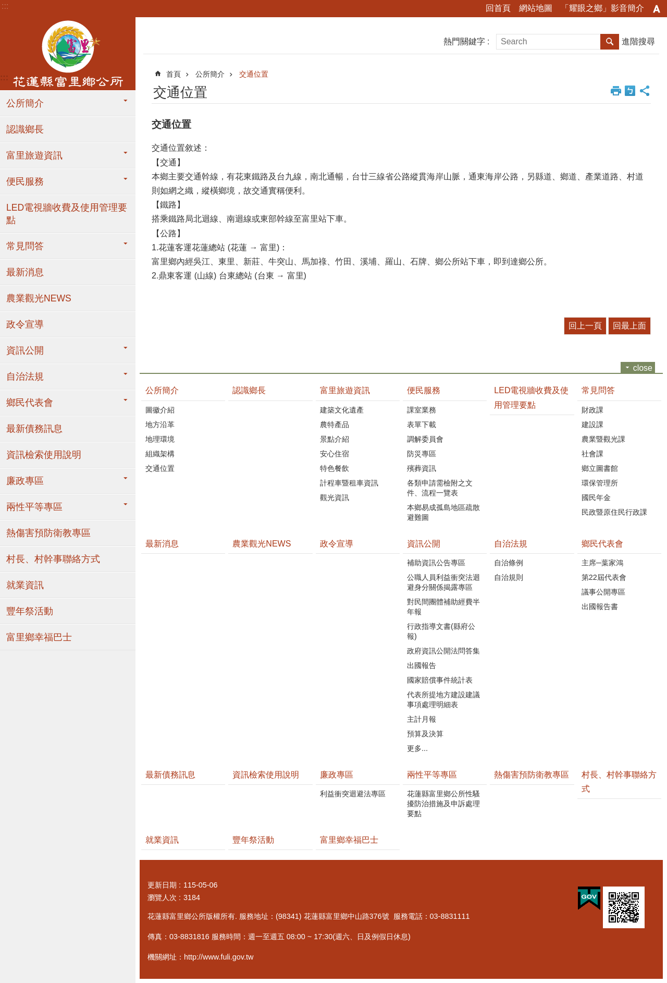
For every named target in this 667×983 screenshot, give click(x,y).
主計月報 (421, 719)
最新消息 (25, 272)
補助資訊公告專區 (436, 563)
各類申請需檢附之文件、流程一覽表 (440, 488)
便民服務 (25, 181)
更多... (417, 748)
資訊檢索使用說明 (43, 455)
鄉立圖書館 (600, 468)
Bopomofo (630, 90)
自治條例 (508, 563)
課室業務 (421, 410)
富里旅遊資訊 (34, 155)
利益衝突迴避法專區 (353, 794)
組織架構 (160, 454)
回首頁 (498, 8)
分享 (644, 90)
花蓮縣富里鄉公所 (67, 53)
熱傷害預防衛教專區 (48, 533)
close (642, 367)
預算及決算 (425, 734)
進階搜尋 (638, 41)
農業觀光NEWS (38, 298)
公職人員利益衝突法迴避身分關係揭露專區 (443, 582)
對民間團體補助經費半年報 (443, 607)
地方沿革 (160, 424)
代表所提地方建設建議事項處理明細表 (443, 699)
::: (5, 6)
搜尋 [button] (609, 42)
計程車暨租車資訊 (349, 483)
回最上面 (629, 325)
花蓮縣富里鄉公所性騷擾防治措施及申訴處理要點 (443, 804)
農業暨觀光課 (603, 439)
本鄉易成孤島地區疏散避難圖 (443, 512)
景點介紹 (334, 439)
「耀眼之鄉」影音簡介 (602, 8)
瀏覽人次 (162, 897)
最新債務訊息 (34, 428)
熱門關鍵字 (464, 41)
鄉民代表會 (29, 402)
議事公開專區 (603, 592)
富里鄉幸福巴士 (39, 637)
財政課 (592, 410)
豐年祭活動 (29, 611)
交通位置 (253, 74)
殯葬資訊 (421, 468)
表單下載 (421, 424)
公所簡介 (25, 103)
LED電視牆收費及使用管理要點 (66, 213)
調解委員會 (425, 439)
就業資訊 (25, 585)
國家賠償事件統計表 (440, 680)
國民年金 (596, 497)
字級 (656, 9)
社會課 (592, 454)
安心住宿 (334, 454)
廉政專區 (25, 481)
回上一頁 (585, 325)
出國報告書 (600, 606)
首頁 (173, 74)
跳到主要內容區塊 (5, 5)
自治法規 (25, 376)
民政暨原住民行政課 (614, 512)
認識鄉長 (25, 129)
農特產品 (334, 424)
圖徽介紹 (160, 410)
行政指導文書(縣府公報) (441, 631)
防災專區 (421, 454)
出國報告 (421, 665)
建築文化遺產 (342, 410)
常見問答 (25, 246)
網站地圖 (535, 8)
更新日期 (162, 885)
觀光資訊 (334, 497)
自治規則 (508, 577)
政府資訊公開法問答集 (443, 651)
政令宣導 (25, 324)
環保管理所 (600, 483)
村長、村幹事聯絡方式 (53, 559)
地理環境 (160, 439)
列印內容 (616, 90)
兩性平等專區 (34, 507)
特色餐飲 (334, 468)
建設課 (592, 424)
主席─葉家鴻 (602, 563)
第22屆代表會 (604, 577)
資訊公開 (25, 350)
